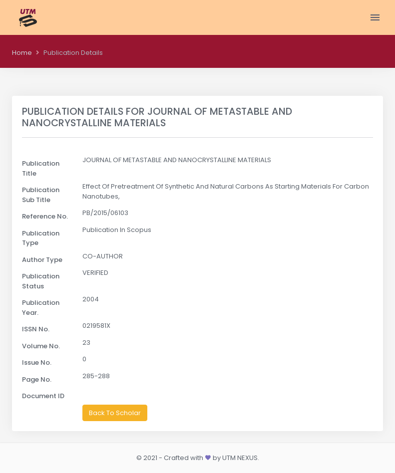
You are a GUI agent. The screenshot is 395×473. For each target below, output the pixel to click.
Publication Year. (40, 307)
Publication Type (40, 238)
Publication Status (40, 281)
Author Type (42, 259)
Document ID (43, 396)
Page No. (36, 379)
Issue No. (36, 362)
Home (22, 52)
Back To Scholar (115, 413)
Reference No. (45, 216)
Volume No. (41, 346)
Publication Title (40, 168)
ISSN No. (35, 329)
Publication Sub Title (40, 195)
